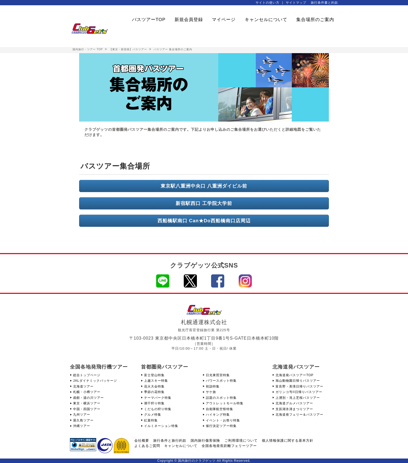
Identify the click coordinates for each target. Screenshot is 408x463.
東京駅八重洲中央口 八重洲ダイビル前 (204, 186)
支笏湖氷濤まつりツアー (294, 409)
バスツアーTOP (149, 19)
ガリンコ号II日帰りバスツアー (299, 392)
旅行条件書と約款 (324, 2)
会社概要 (141, 440)
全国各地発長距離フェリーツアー (229, 446)
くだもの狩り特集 (157, 409)
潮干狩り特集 (154, 403)
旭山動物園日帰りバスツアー (298, 381)
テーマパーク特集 (157, 398)
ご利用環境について (241, 440)
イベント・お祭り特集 (223, 420)
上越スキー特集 (156, 381)
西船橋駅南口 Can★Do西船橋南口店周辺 (204, 220)
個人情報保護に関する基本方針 (287, 440)
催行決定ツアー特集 (221, 426)
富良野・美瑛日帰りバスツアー (299, 386)
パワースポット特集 (221, 381)
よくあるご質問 (147, 446)
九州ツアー (81, 414)
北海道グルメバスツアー (294, 403)
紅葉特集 (151, 420)
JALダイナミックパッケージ (95, 381)
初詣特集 (213, 386)
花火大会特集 (154, 386)
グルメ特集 (152, 414)
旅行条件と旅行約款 (169, 440)
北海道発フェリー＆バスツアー (299, 414)
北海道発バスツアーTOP (294, 375)
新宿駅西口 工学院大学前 (204, 203)
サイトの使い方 (267, 2)
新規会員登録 (189, 19)
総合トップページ (86, 375)
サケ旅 (211, 392)
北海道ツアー (83, 386)
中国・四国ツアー (86, 409)
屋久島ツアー (83, 420)
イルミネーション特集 (161, 426)
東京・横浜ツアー (86, 403)
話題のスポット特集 (221, 398)
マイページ (224, 19)
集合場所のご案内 (315, 19)
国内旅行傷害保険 (205, 440)
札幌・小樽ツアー (86, 392)
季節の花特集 (154, 392)
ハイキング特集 (218, 414)
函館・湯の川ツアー (88, 398)
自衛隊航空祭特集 (219, 409)
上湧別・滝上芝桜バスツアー (298, 398)
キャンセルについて (266, 19)
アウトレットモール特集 (224, 403)
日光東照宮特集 (218, 375)
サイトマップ (296, 2)
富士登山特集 (154, 375)
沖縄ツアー (81, 426)
